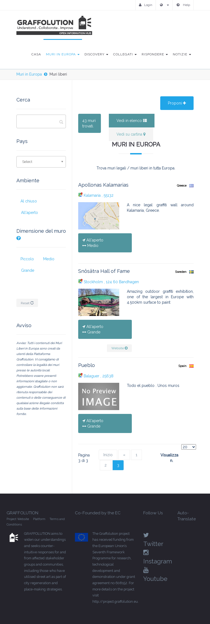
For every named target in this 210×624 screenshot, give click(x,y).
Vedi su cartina (130, 134)
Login (145, 5)
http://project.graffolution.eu (115, 601)
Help (183, 5)
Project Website (18, 519)
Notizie (182, 54)
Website (119, 348)
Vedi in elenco (131, 120)
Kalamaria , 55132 (95, 195)
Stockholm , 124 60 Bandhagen (108, 282)
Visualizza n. (167, 458)
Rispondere (155, 54)
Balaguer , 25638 (95, 376)
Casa (36, 54)
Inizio (108, 455)
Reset (27, 303)
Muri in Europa (63, 54)
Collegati (125, 54)
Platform (39, 519)
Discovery (96, 54)
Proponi (177, 103)
